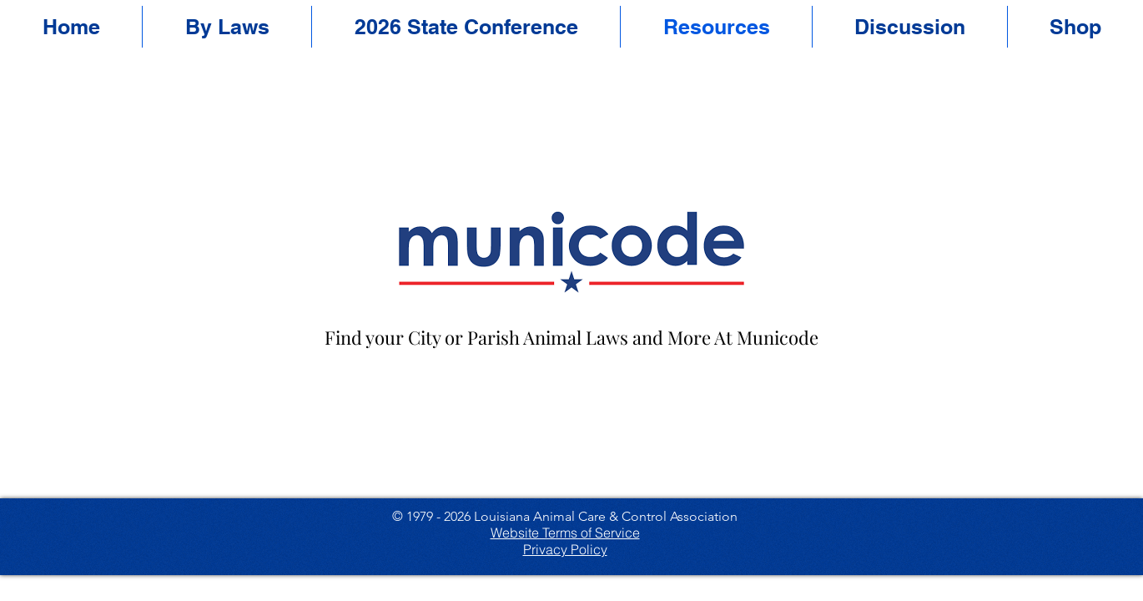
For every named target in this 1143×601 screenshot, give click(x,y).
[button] (466, 27)
